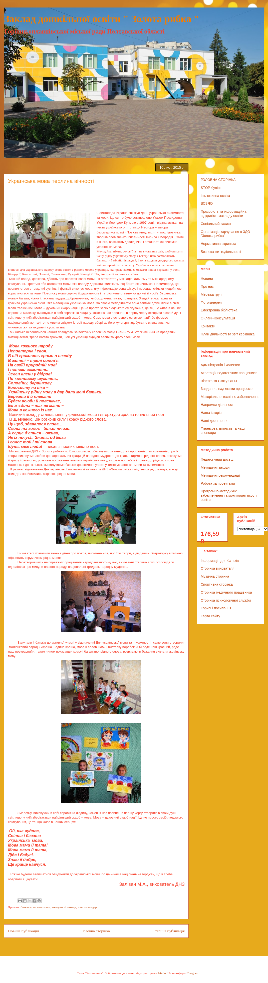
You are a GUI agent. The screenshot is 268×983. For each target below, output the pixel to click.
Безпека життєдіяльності (221, 252)
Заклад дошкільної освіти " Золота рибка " (101, 18)
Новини (207, 278)
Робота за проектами (218, 483)
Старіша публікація (168, 931)
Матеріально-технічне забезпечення (230, 397)
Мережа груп (211, 294)
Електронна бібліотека (219, 310)
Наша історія (211, 413)
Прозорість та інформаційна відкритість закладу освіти (223, 213)
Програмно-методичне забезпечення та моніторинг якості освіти (229, 495)
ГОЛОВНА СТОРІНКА (218, 180)
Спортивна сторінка (217, 584)
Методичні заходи (215, 467)
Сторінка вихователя (217, 568)
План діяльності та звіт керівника (227, 334)
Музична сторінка (215, 576)
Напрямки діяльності (217, 405)
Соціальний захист (216, 224)
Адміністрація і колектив (220, 365)
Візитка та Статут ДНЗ (219, 381)
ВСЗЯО (207, 203)
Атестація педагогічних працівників (229, 373)
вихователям (42, 907)
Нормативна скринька (218, 244)
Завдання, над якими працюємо (226, 389)
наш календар (87, 907)
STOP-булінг (211, 188)
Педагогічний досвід (217, 459)
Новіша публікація (23, 931)
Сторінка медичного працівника (226, 592)
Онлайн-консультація (218, 318)
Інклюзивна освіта (215, 196)
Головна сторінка (96, 931)
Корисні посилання (216, 608)
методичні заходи (64, 907)
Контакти (208, 326)
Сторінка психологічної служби (226, 600)
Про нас (207, 286)
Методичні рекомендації (220, 475)
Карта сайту (210, 616)
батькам (26, 907)
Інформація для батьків (220, 561)
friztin (162, 973)
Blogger (192, 973)
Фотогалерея (211, 302)
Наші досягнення (214, 421)
